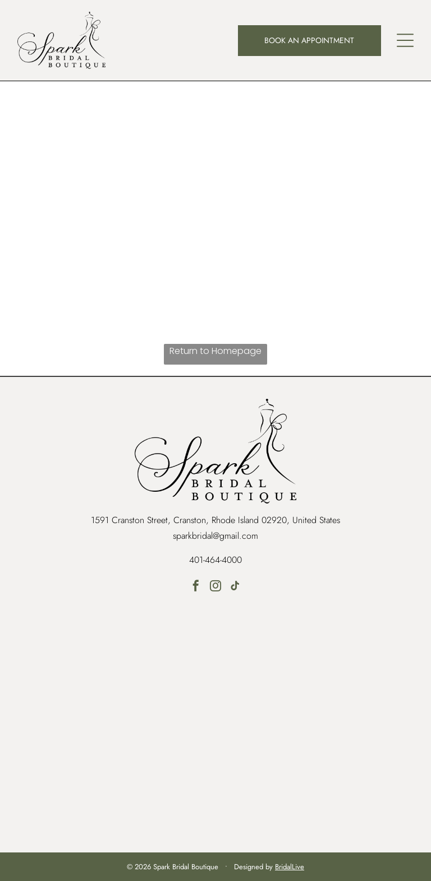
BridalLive (289, 866)
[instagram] (215, 587)
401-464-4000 (215, 559)
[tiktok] (235, 587)
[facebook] (195, 587)
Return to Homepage (215, 350)
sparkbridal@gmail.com (215, 535)
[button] (405, 40)
